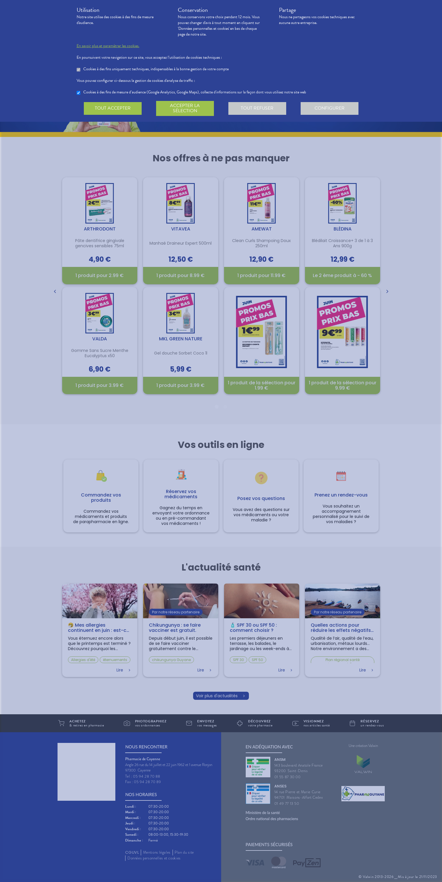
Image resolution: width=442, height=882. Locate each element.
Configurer (330, 108)
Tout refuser (257, 108)
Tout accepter (113, 108)
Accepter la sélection (185, 108)
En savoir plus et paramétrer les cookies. (108, 46)
